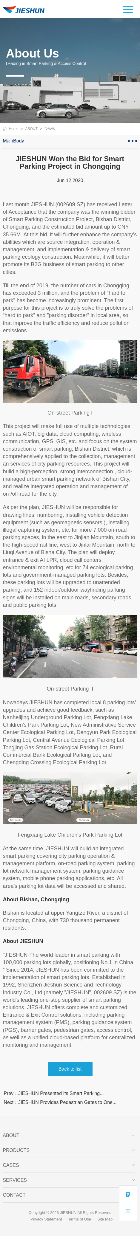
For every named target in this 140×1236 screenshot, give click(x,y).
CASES (69, 1165)
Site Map (105, 1219)
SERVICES (69, 1180)
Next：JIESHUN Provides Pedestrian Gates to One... (60, 1102)
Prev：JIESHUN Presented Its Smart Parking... (54, 1093)
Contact (69, 1195)
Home (13, 129)
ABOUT (31, 129)
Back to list (70, 1068)
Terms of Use (79, 1219)
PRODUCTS (69, 1150)
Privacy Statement (46, 1219)
